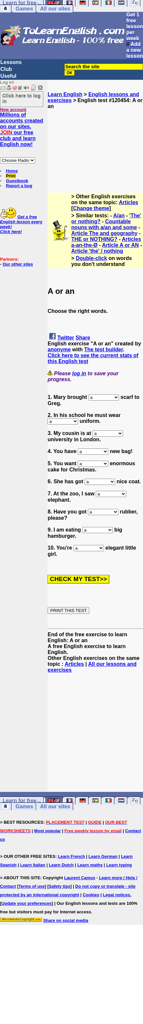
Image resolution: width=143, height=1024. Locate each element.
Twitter (65, 337)
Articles (128, 202)
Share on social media (65, 920)
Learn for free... (22, 800)
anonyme (59, 349)
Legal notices (116, 894)
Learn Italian (32, 864)
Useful (8, 76)
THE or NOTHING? (94, 239)
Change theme (91, 208)
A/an (119, 215)
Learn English (65, 94)
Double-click (91, 258)
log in (79, 373)
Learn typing (119, 864)
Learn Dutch (61, 864)
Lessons (11, 62)
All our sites (55, 8)
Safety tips (60, 886)
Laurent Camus (79, 877)
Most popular (47, 830)
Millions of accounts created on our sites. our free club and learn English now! (21, 129)
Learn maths (90, 864)
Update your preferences (26, 903)
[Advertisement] (95, 142)
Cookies (91, 894)
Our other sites (18, 264)
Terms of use (31, 886)
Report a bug (19, 185)
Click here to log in (21, 98)
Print (11, 175)
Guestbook (17, 180)
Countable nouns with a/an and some (104, 224)
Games (24, 8)
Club (6, 69)
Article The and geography (104, 233)
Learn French (71, 856)
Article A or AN (120, 245)
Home (12, 170)
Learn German (103, 856)
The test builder (103, 349)
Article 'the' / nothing (97, 251)
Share (83, 337)
